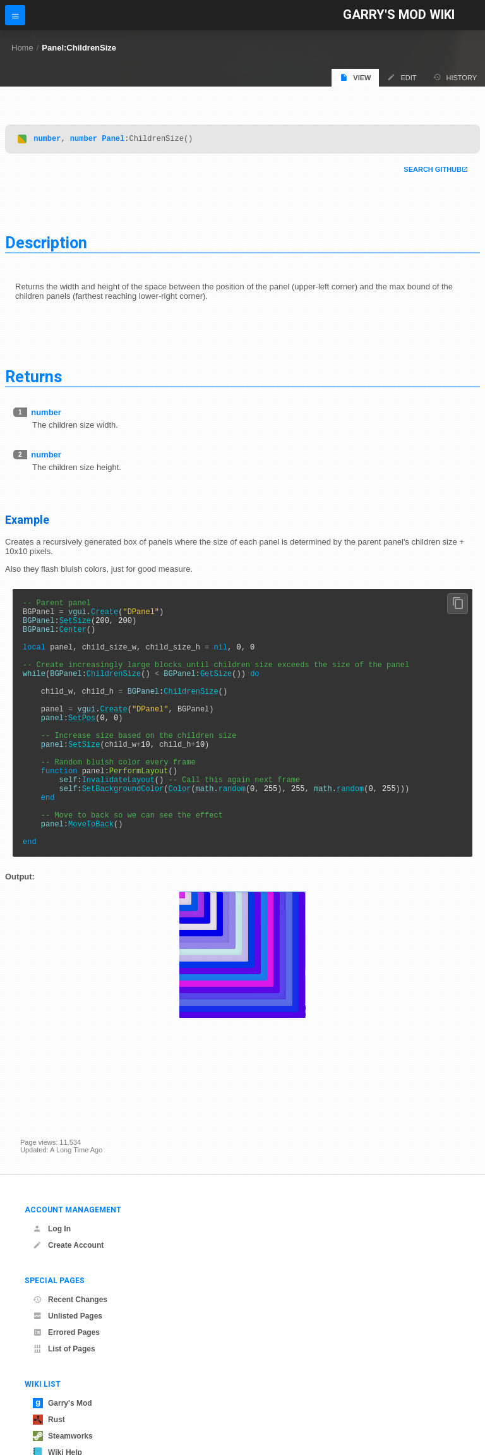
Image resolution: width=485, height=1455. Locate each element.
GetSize (216, 692)
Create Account (68, 1245)
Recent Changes (70, 1300)
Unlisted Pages (67, 1316)
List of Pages (64, 1349)
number (47, 140)
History (455, 77)
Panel (113, 140)
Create (104, 617)
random (232, 831)
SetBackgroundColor (123, 831)
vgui (77, 617)
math (205, 831)
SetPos (81, 745)
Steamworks (63, 1436)
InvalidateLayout (118, 821)
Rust (49, 1420)
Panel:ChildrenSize (79, 47)
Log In (52, 1229)
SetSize (75, 627)
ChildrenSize (114, 692)
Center (73, 638)
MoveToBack (91, 874)
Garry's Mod (62, 1403)
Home (22, 47)
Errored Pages (66, 1332)
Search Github (433, 171)
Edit (401, 77)
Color (179, 831)
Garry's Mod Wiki (399, 15)
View (355, 77)
